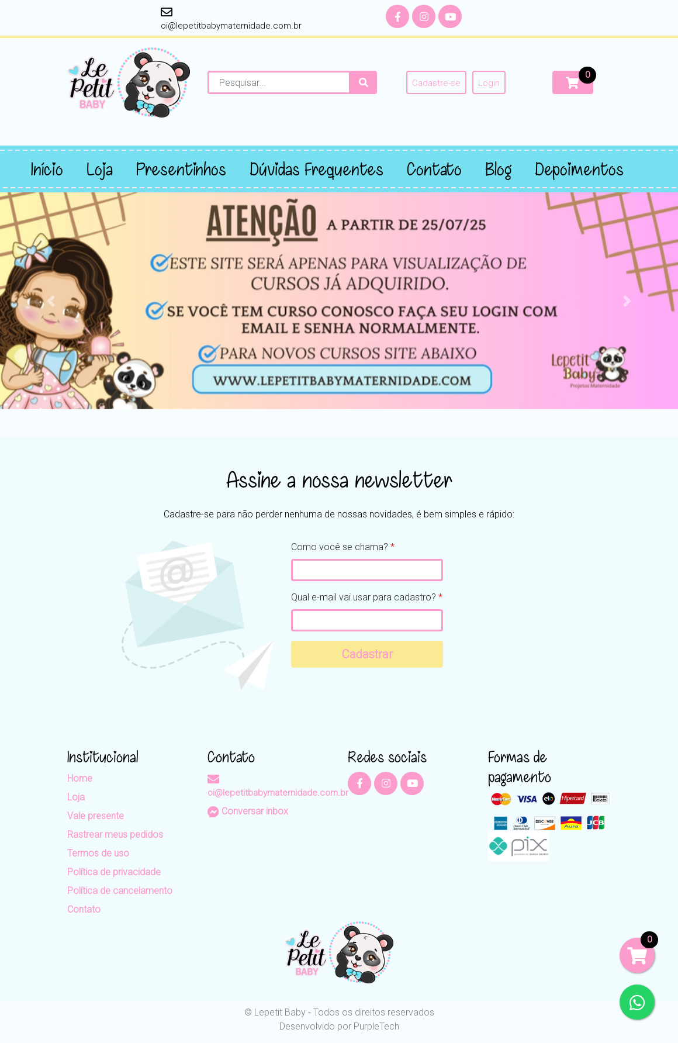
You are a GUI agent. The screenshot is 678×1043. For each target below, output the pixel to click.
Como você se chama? (343, 546)
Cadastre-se (436, 83)
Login (489, 83)
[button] (51, 300)
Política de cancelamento (119, 890)
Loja (76, 797)
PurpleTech (376, 1026)
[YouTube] (450, 16)
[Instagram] (423, 16)
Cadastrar (367, 654)
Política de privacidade (114, 872)
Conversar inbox (247, 811)
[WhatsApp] (637, 1002)
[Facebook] (397, 16)
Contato (84, 909)
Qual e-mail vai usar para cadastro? (366, 597)
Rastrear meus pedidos (115, 834)
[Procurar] (363, 82)
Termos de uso (98, 853)
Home (79, 778)
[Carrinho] (572, 82)
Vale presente (95, 815)
